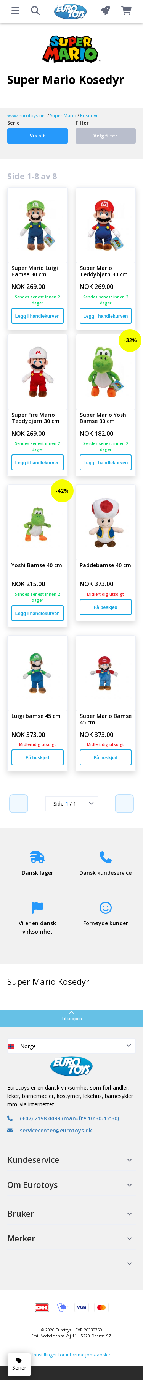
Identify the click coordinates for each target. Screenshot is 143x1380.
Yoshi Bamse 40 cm (36, 565)
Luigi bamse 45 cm (36, 716)
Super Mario (63, 115)
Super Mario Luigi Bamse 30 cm (34, 271)
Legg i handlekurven (37, 316)
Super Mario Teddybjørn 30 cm (104, 271)
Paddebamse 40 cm (105, 565)
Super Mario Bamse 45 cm (106, 719)
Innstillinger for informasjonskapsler (71, 1355)
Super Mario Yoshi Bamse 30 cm (104, 418)
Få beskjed (105, 607)
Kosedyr (89, 115)
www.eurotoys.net (26, 115)
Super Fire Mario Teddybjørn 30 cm (35, 418)
